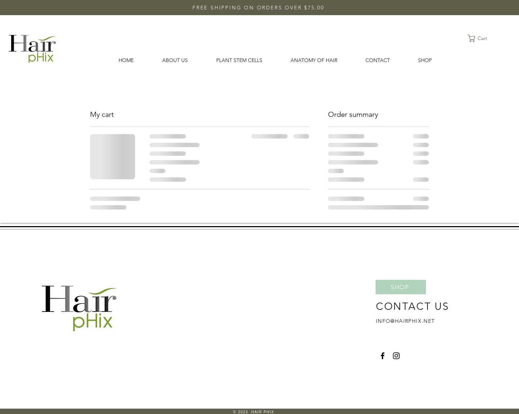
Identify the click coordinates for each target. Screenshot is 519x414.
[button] (482, 38)
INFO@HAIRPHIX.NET (405, 321)
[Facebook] (382, 355)
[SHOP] (401, 287)
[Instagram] (396, 355)
